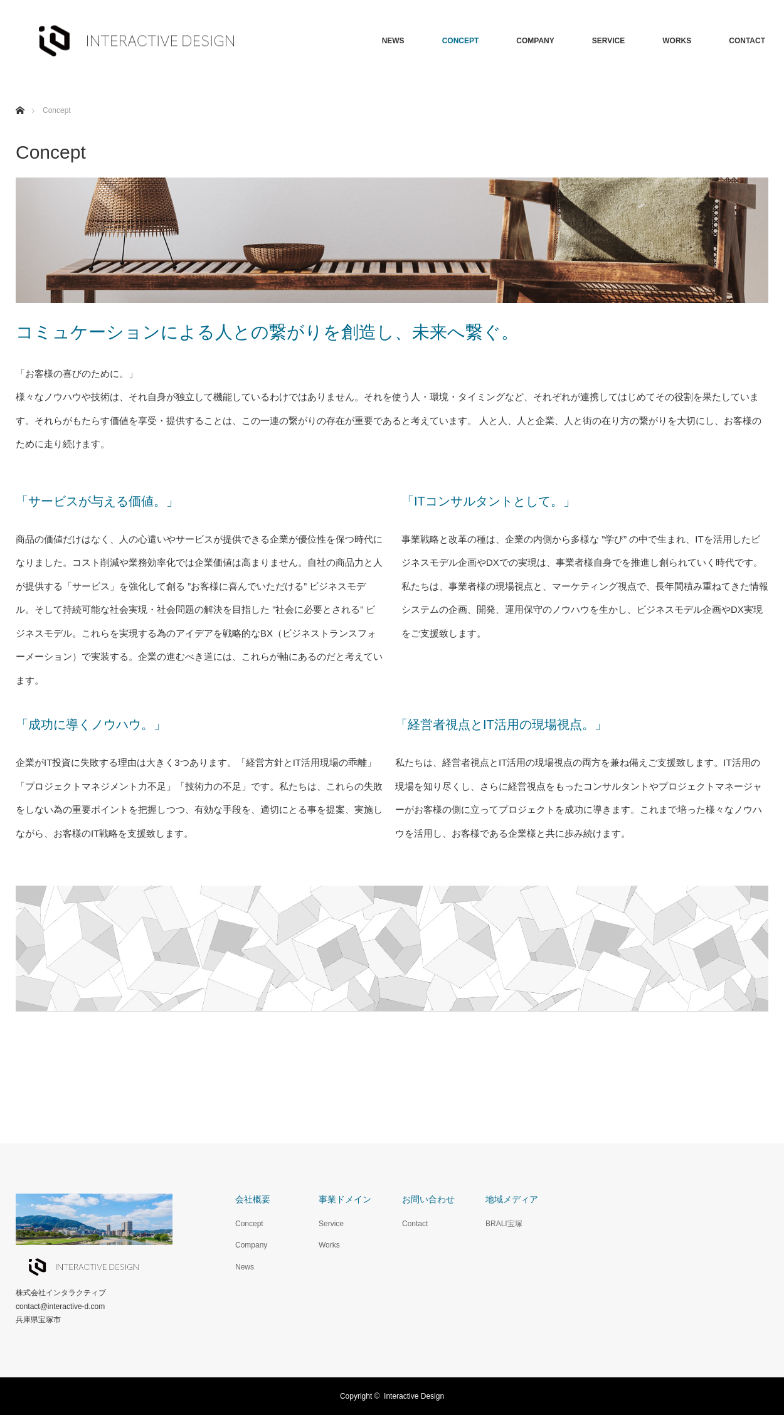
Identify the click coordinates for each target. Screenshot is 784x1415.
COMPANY (535, 40)
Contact (415, 1223)
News (244, 1267)
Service (331, 1223)
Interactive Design (414, 1396)
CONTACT (747, 40)
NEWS (393, 40)
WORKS (676, 40)
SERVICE (608, 40)
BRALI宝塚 (503, 1223)
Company (251, 1245)
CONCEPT (460, 40)
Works (329, 1245)
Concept (249, 1223)
